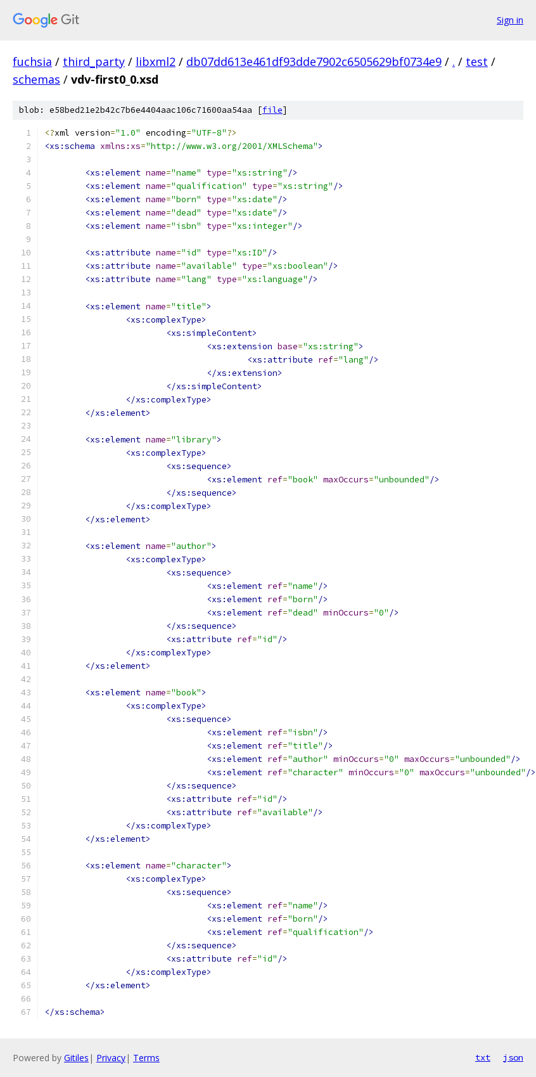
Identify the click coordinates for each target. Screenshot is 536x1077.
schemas (36, 79)
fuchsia (32, 61)
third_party (94, 61)
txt (482, 1057)
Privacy (110, 1058)
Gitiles (76, 1058)
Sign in (510, 20)
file (272, 110)
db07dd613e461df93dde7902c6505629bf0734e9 (314, 61)
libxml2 (155, 61)
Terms (146, 1058)
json (513, 1057)
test (477, 61)
